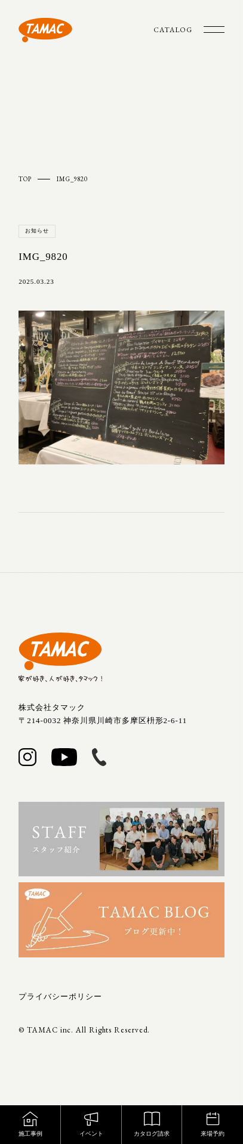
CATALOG (172, 30)
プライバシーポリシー (60, 996)
